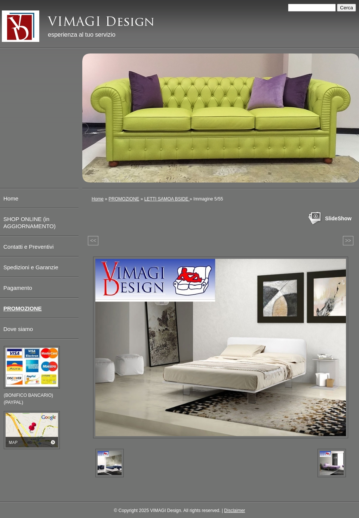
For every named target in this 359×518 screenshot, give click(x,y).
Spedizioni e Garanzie (30, 267)
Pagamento (17, 288)
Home (98, 199)
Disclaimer (234, 510)
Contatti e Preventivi (28, 246)
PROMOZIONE (123, 199)
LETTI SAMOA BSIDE (167, 199)
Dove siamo (18, 329)
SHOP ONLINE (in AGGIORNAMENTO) (29, 222)
